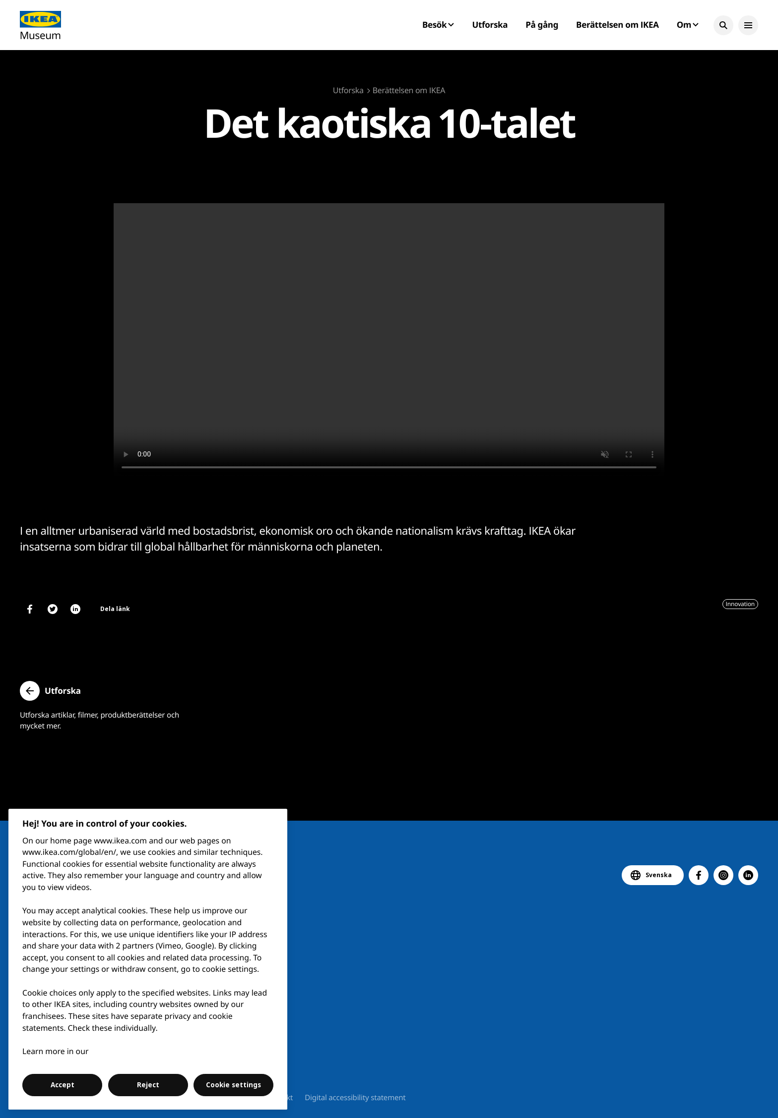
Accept (62, 1084)
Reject (148, 1084)
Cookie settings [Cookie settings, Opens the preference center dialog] (233, 1084)
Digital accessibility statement (355, 1098)
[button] (723, 25)
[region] (148, 959)
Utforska (490, 24)
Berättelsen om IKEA (617, 24)
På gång (541, 24)
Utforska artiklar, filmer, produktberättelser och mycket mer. (99, 720)
